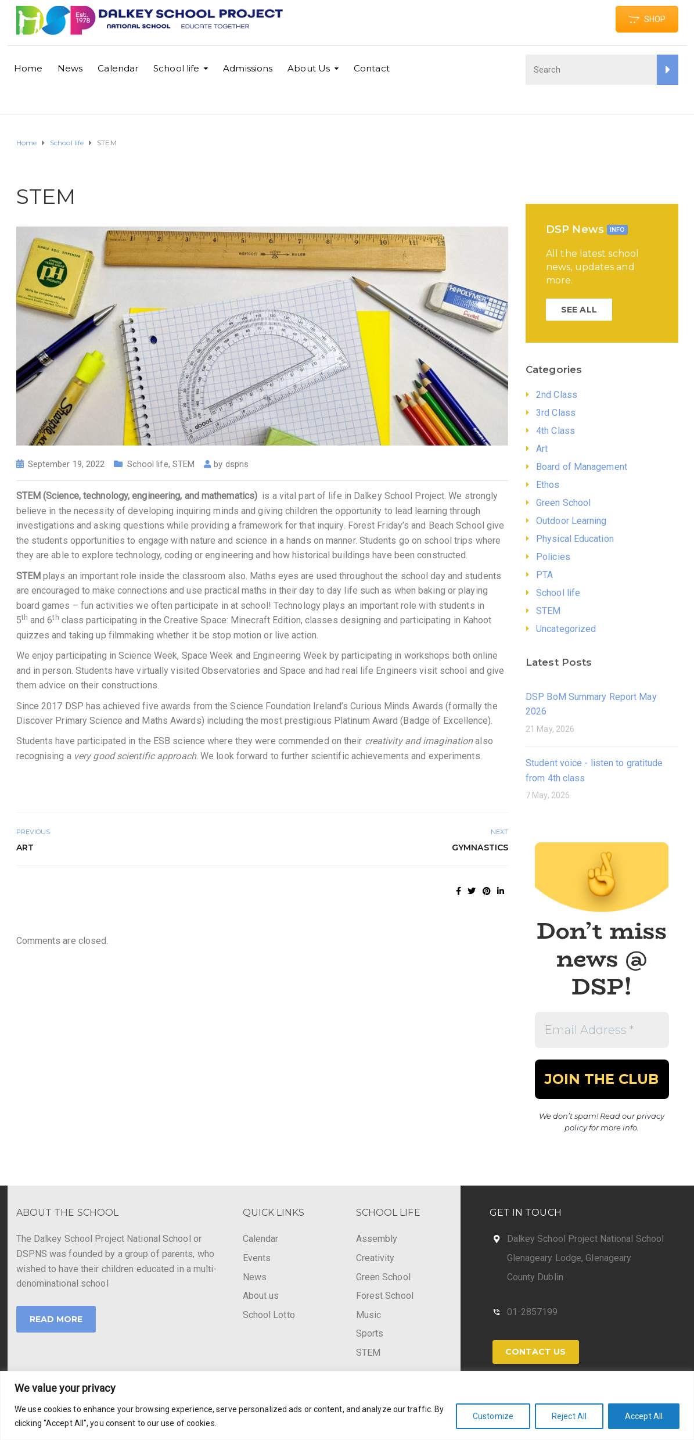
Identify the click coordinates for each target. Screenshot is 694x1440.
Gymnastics (480, 847)
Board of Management (581, 466)
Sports (370, 1333)
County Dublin (535, 1277)
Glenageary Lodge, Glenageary (569, 1257)
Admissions (247, 68)
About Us (308, 68)
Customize (493, 1416)
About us (261, 1295)
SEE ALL (579, 309)
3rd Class (556, 412)
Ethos (548, 484)
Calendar (118, 68)
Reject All (569, 1416)
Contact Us (535, 1351)
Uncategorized (566, 628)
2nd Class (556, 394)
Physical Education (575, 538)
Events (257, 1257)
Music (369, 1314)
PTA (544, 574)
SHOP (647, 19)
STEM (183, 464)
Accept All (644, 1416)
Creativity (375, 1257)
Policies (553, 556)
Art (25, 847)
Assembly (377, 1238)
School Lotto (269, 1314)
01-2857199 (532, 1311)
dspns (237, 464)
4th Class (555, 430)
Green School (563, 502)
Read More (56, 1319)
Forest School (384, 1295)
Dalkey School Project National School (585, 1238)
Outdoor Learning (571, 520)
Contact (372, 68)
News (69, 68)
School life (176, 68)
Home (28, 68)
